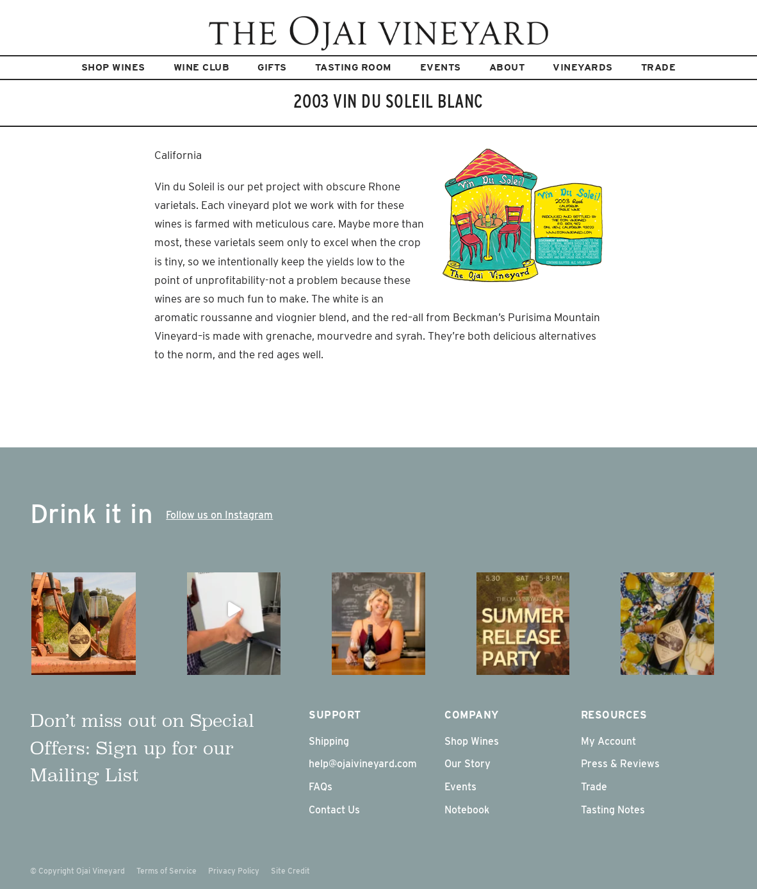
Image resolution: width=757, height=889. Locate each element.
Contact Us (334, 810)
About (507, 67)
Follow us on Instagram (219, 515)
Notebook (466, 810)
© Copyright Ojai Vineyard (77, 871)
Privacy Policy (233, 871)
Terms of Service (166, 871)
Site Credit (290, 871)
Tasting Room (353, 67)
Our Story (467, 764)
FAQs (320, 787)
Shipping (329, 741)
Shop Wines (113, 67)
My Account (608, 741)
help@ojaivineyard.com (363, 764)
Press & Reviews (620, 764)
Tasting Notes (613, 810)
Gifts (272, 67)
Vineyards (583, 67)
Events (440, 67)
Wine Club (202, 67)
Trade (658, 67)
